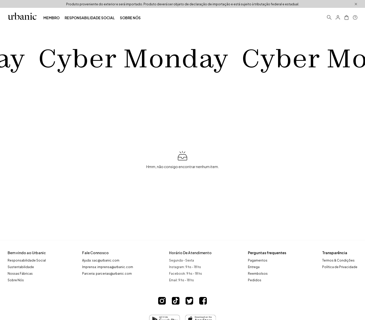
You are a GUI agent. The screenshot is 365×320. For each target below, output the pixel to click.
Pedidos (254, 279)
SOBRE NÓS (130, 18)
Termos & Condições (338, 260)
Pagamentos (257, 260)
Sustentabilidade (21, 266)
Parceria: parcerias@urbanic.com (107, 273)
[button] (338, 17)
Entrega (254, 266)
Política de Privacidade (339, 266)
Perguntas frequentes (267, 252)
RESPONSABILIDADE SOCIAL (90, 18)
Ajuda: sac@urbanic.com (100, 260)
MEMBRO (51, 18)
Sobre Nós (16, 279)
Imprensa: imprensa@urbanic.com (107, 266)
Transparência (334, 252)
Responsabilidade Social (27, 260)
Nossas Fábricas (20, 273)
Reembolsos (258, 273)
